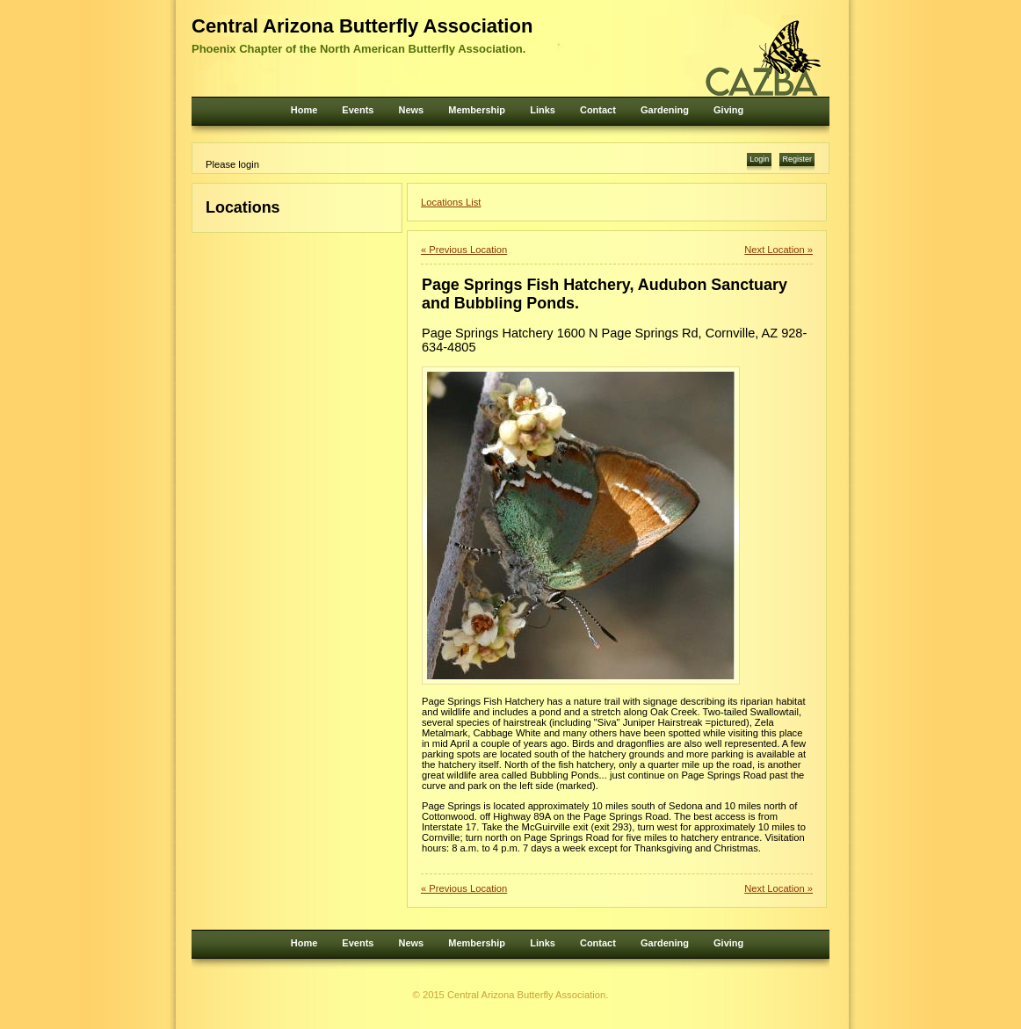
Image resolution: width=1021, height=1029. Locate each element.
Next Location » (778, 249)
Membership (476, 110)
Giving (728, 110)
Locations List (451, 202)
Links (542, 110)
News (411, 110)
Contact (598, 110)
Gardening (665, 110)
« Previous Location (464, 249)
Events (357, 110)
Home (304, 110)
